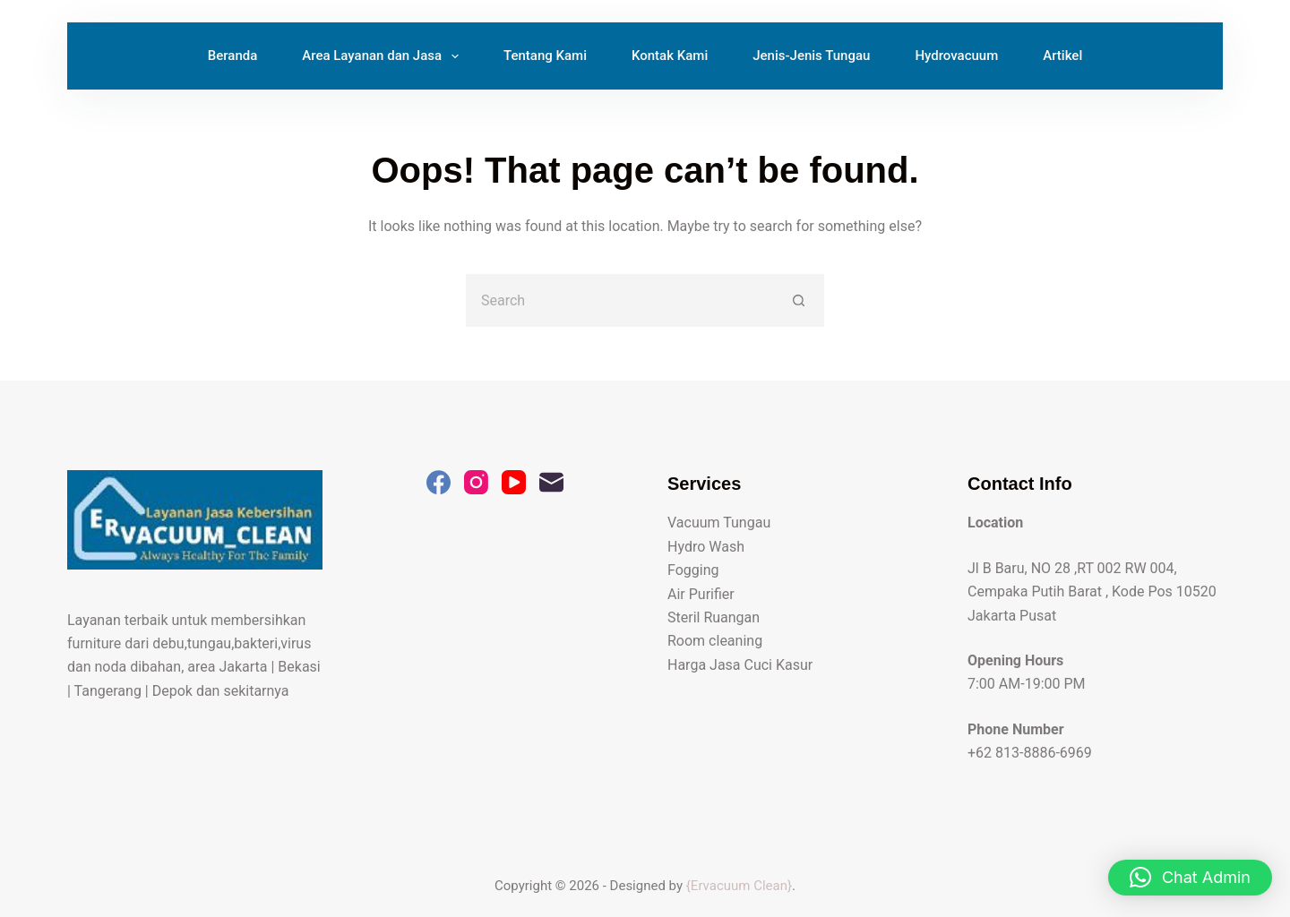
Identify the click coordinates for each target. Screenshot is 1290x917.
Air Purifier (701, 594)
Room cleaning (714, 640)
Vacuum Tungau (718, 522)
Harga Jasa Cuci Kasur (740, 664)
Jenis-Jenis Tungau (811, 55)
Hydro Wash (705, 546)
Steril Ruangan (713, 617)
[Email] (551, 482)
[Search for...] (620, 300)
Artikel (1062, 55)
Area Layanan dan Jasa (384, 56)
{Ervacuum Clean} (739, 886)
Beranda (233, 55)
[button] (1190, 878)
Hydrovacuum (956, 55)
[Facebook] (438, 482)
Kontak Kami (670, 55)
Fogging (692, 569)
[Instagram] (476, 482)
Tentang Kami (545, 55)
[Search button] (799, 300)
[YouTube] (514, 482)
